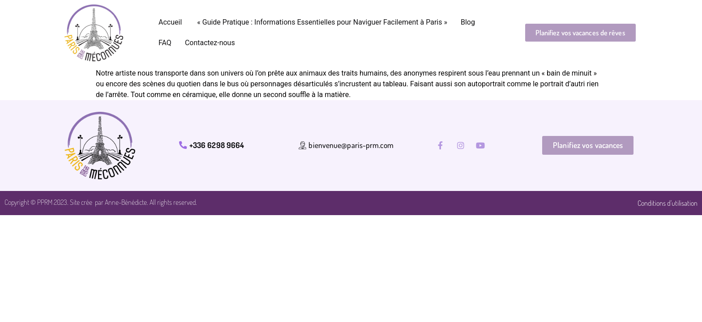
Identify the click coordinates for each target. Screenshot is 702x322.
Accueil (170, 22)
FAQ (164, 42)
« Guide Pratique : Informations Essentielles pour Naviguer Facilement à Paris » (321, 22)
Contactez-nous (210, 42)
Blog (468, 22)
